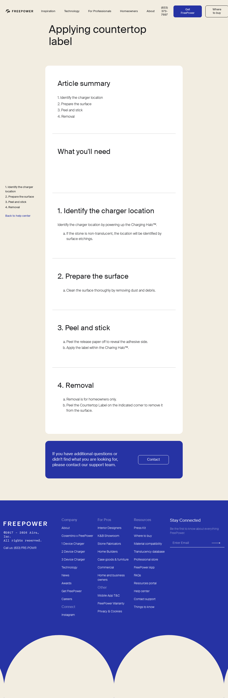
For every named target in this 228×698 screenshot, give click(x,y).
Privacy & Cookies (110, 611)
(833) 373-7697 (164, 11)
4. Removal (12, 207)
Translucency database (149, 551)
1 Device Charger (73, 543)
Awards (66, 583)
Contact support (144, 599)
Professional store (146, 559)
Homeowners (129, 11)
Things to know (144, 607)
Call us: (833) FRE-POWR (20, 548)
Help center (142, 591)
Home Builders (108, 551)
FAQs (137, 575)
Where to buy (143, 535)
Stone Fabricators (109, 543)
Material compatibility (148, 543)
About (66, 528)
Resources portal (145, 583)
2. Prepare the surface (19, 196)
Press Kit (140, 528)
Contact (153, 460)
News (65, 575)
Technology (69, 567)
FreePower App (144, 567)
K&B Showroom (108, 535)
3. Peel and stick (15, 202)
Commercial (106, 567)
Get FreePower (188, 11)
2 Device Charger (73, 551)
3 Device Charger (73, 559)
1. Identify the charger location (19, 189)
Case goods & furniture (113, 559)
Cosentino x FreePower (77, 535)
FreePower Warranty (111, 603)
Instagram (68, 615)
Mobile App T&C (109, 595)
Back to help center (18, 216)
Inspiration (48, 11)
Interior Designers (109, 528)
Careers (67, 599)
